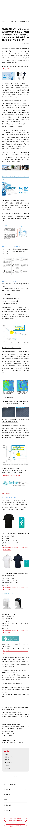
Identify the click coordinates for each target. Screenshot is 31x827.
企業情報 (7, 789)
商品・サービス (16, 21)
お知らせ (7, 765)
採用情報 (7, 810)
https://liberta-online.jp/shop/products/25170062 (15, 588)
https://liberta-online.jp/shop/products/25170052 (15, 549)
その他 (6, 754)
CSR (5, 800)
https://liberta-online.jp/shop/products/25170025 (15, 632)
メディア (7, 760)
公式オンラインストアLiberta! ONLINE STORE (15, 819)
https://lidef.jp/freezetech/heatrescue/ (15, 652)
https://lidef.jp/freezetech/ (12, 69)
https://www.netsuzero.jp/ (12, 475)
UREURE (7, 768)
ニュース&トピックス (11, 784)
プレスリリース (9, 763)
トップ (3, 21)
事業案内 (7, 794)
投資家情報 (8, 805)
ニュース (8, 21)
